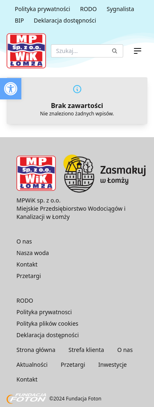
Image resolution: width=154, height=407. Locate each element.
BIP (19, 20)
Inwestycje (112, 364)
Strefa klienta (86, 350)
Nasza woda (32, 253)
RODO (88, 9)
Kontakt (26, 264)
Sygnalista (120, 9)
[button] (10, 88)
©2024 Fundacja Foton (54, 398)
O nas (24, 241)
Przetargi (28, 276)
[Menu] (137, 51)
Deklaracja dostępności (65, 20)
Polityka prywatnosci (44, 312)
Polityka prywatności (42, 9)
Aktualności (32, 364)
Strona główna (35, 350)
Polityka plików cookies (47, 323)
